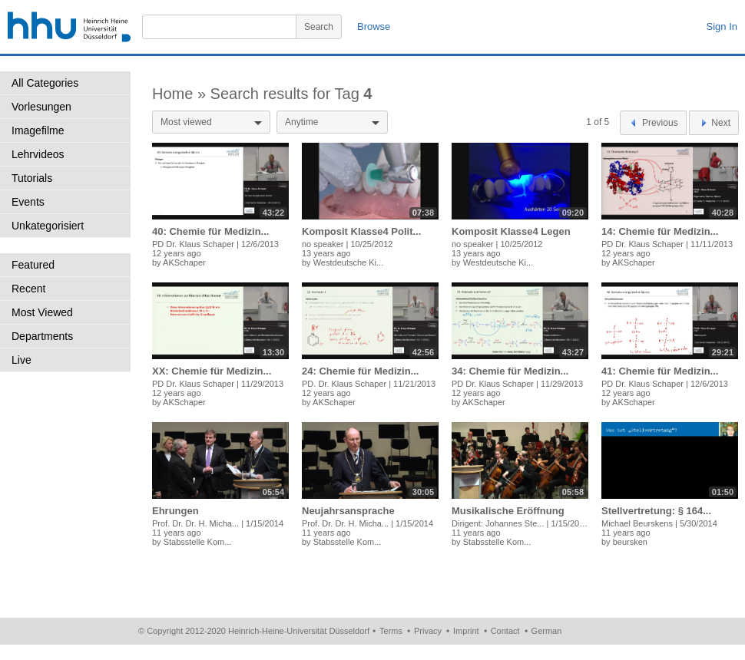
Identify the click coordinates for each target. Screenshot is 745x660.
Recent (28, 288)
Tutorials (32, 178)
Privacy (428, 630)
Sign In (722, 26)
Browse (373, 26)
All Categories (45, 83)
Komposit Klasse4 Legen (511, 231)
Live (21, 360)
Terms (390, 630)
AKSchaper (184, 262)
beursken (630, 541)
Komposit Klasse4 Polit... (361, 231)
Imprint (466, 630)
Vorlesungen (41, 107)
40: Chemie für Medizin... (210, 231)
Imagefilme (38, 130)
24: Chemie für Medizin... (360, 371)
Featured (33, 265)
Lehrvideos (38, 154)
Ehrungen (175, 510)
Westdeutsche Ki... (348, 262)
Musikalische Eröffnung (508, 510)
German (546, 630)
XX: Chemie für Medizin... (211, 371)
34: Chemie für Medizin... (510, 371)
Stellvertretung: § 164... (656, 510)
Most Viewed (42, 312)
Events (28, 202)
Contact (505, 630)
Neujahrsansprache (348, 510)
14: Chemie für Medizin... (659, 231)
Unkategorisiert (48, 225)
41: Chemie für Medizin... (659, 371)
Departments (42, 336)
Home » (181, 93)
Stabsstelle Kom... (198, 541)
